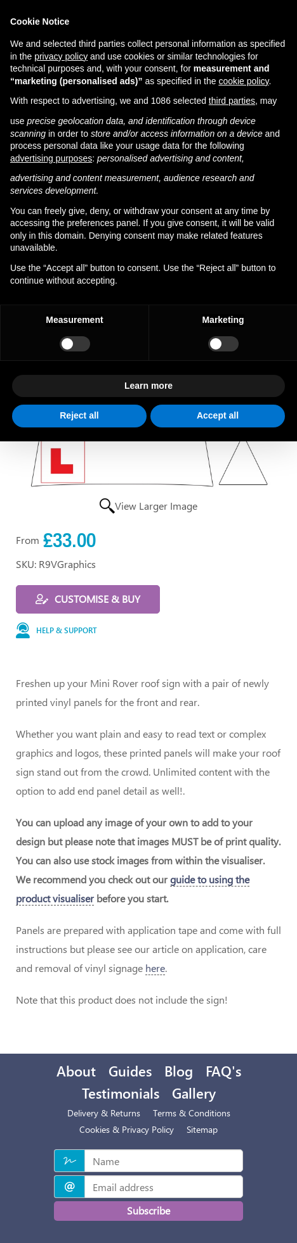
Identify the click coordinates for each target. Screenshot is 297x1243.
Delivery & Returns (103, 1113)
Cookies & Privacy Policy (126, 1129)
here (155, 968)
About (76, 1070)
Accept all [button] (218, 415)
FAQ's (223, 1070)
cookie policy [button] (243, 81)
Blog (178, 1070)
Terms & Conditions (191, 1113)
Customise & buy (88, 598)
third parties (232, 101)
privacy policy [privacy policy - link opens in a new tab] (61, 56)
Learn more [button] (148, 386)
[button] (148, 631)
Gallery (194, 1092)
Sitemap (202, 1129)
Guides (130, 1070)
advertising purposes (51, 158)
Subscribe (148, 1210)
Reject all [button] (79, 415)
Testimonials (120, 1092)
